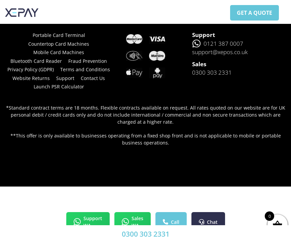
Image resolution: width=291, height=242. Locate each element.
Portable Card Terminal (59, 35)
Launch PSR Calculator (59, 86)
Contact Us (93, 78)
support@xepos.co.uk (220, 52)
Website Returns (31, 78)
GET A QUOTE (254, 12)
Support (65, 78)
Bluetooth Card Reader (36, 61)
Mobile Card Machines (58, 52)
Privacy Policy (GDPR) (30, 69)
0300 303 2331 (146, 234)
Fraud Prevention (87, 61)
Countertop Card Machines (58, 44)
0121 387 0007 (217, 43)
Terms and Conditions (85, 69)
